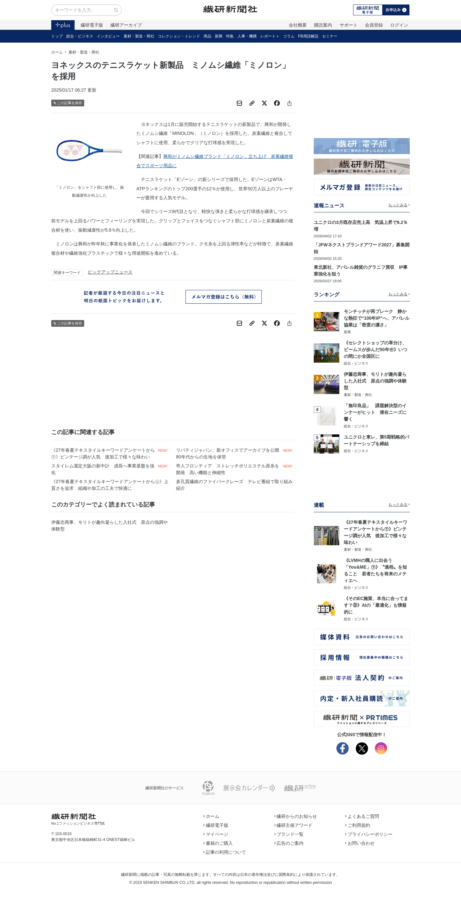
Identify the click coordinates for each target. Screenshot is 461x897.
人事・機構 (247, 36)
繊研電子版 (92, 25)
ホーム (57, 52)
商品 (207, 36)
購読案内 (323, 25)
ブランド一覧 (289, 834)
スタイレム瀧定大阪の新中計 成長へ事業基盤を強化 (102, 469)
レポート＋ (269, 36)
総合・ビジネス (79, 36)
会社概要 (298, 25)
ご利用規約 (357, 825)
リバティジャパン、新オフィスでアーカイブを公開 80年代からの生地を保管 (228, 453)
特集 (230, 36)
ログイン (399, 25)
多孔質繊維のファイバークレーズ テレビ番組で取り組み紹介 (234, 485)
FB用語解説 (308, 36)
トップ (57, 36)
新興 (218, 36)
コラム (289, 36)
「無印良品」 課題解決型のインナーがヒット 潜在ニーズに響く (375, 412)
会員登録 (374, 25)
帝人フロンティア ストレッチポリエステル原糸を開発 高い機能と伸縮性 (227, 469)
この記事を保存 (67, 103)
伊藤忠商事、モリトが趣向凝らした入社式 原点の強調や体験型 (109, 525)
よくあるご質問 (362, 816)
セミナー (329, 36)
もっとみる (399, 205)
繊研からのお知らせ (295, 816)
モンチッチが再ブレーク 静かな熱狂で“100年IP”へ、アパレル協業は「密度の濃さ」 (376, 318)
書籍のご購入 (218, 843)
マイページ (215, 834)
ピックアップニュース (110, 272)
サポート (349, 25)
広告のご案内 (289, 843)
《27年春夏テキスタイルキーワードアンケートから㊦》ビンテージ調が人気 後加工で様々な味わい (103, 453)
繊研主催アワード (293, 825)
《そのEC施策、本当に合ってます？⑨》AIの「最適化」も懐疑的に (376, 605)
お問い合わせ (360, 843)
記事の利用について (224, 852)
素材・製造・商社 (139, 36)
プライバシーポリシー (368, 834)
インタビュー (108, 36)
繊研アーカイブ (126, 25)
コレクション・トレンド (179, 36)
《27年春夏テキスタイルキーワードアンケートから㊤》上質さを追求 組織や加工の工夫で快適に (109, 485)
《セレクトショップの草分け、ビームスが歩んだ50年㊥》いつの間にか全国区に (375, 349)
